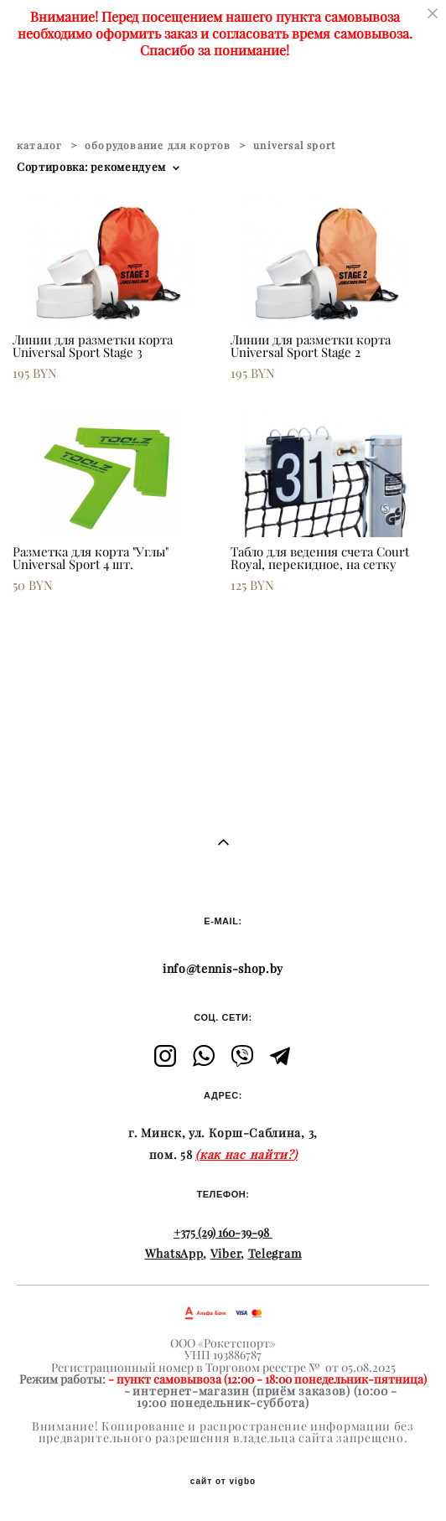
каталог (39, 145)
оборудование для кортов (158, 145)
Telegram (275, 1253)
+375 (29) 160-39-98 (221, 1232)
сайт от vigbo (223, 1481)
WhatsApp (174, 1253)
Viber (225, 1253)
